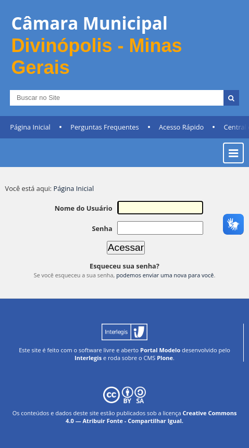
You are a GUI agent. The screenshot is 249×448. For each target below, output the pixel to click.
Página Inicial (30, 127)
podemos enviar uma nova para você (165, 275)
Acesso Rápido (181, 127)
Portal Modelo (160, 350)
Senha (102, 228)
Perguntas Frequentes (104, 127)
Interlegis (88, 358)
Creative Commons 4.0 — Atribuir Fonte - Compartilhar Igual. (151, 417)
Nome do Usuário (84, 208)
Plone (165, 358)
